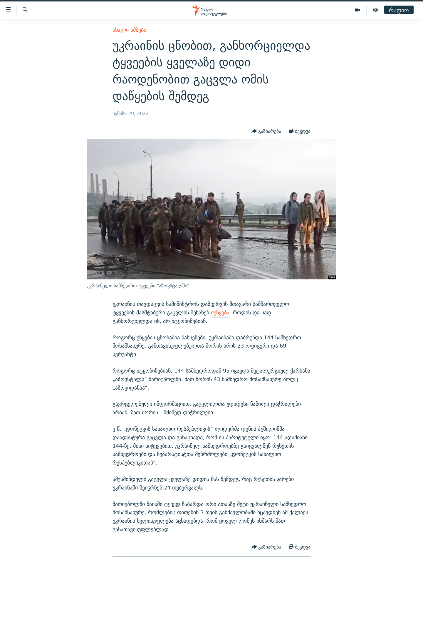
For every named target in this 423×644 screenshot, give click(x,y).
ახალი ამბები (129, 29)
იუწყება (220, 312)
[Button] (266, 131)
